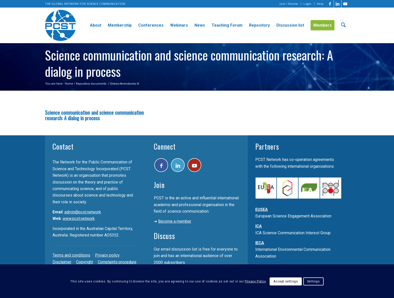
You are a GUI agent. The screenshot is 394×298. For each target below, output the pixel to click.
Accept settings (285, 281)
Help (320, 4)
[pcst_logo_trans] (60, 25)
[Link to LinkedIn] (337, 4)
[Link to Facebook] (330, 4)
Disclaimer (62, 262)
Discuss (164, 236)
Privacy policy (107, 255)
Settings (313, 281)
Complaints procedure (117, 262)
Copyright (84, 262)
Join (159, 185)
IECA (259, 243)
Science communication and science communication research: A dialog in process (94, 115)
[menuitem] (289, 4)
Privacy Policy (255, 281)
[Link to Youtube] (345, 4)
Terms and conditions (71, 255)
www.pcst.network (79, 218)
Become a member (174, 221)
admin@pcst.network (82, 212)
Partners (267, 146)
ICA (258, 226)
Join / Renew (289, 4)
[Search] (343, 25)
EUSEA (261, 209)
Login (308, 4)
